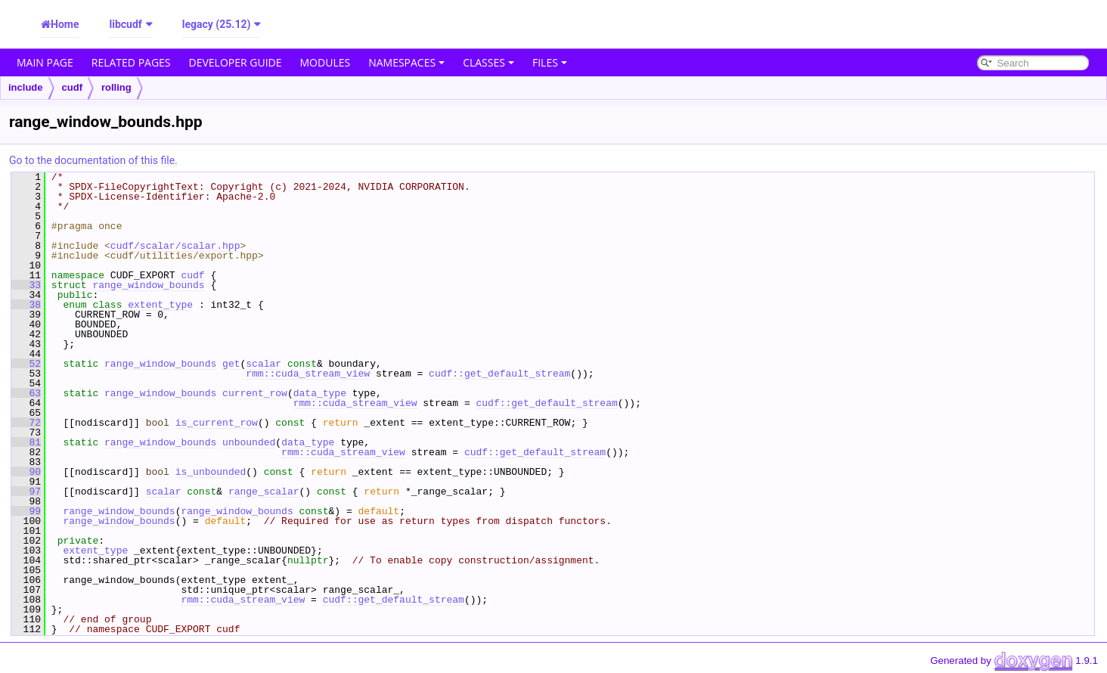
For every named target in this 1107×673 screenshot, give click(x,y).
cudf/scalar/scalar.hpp (175, 246)
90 (26, 472)
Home (65, 24)
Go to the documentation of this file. (93, 160)
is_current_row (216, 423)
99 (26, 511)
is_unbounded (211, 472)
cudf (72, 87)
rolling (116, 87)
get (231, 364)
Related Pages (131, 62)
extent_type (160, 305)
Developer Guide (235, 62)
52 (26, 364)
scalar (263, 364)
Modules (325, 62)
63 (26, 393)
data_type (319, 393)
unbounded (248, 442)
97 (26, 491)
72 (26, 423)
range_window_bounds (148, 285)
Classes (488, 62)
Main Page (45, 62)
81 (26, 442)
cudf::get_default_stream (499, 373)
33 (26, 285)
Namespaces (406, 62)
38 (26, 305)
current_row (254, 393)
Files (549, 62)
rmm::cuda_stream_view (308, 373)
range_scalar (263, 491)
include (25, 87)
